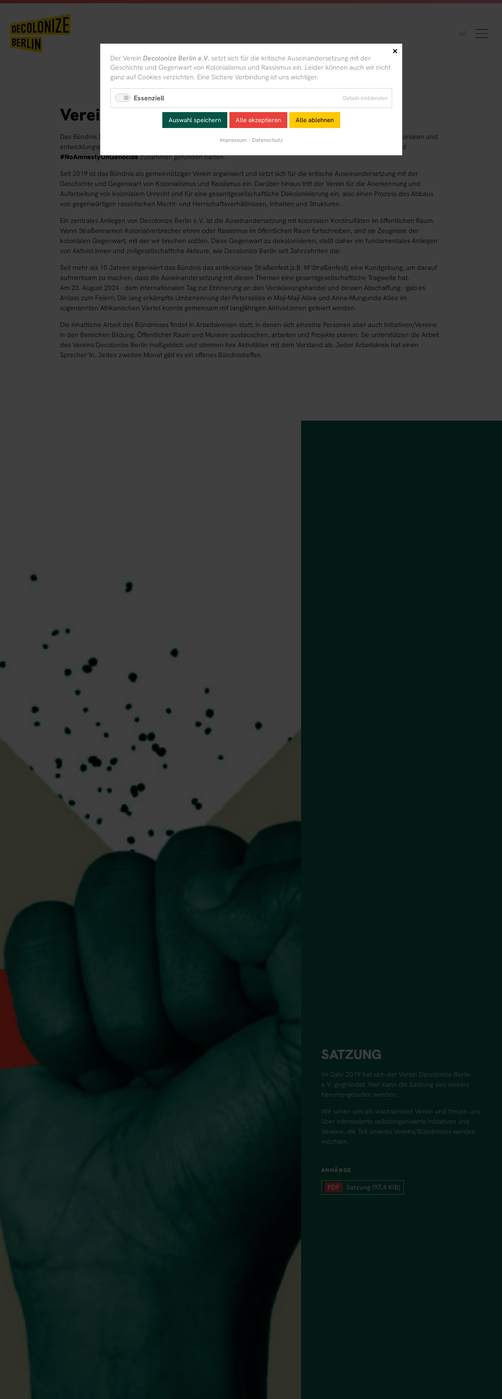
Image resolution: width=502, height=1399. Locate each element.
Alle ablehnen (315, 120)
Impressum (233, 140)
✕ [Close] (395, 51)
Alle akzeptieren (258, 120)
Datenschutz (267, 140)
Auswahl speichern (195, 120)
